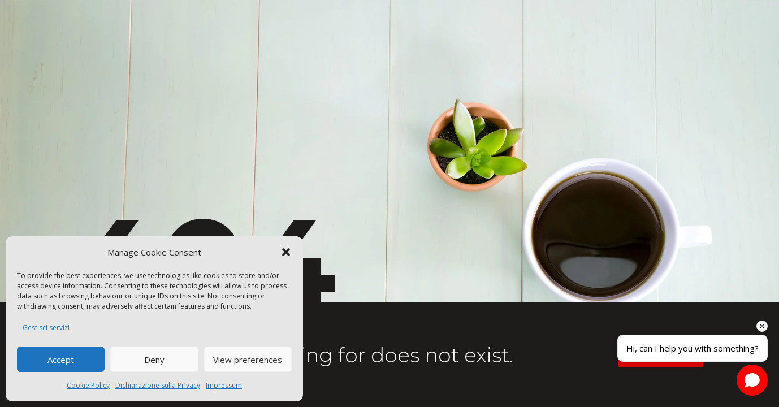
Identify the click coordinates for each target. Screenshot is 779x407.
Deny (154, 359)
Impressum (224, 385)
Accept (60, 359)
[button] (286, 252)
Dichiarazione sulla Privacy (157, 385)
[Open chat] (752, 380)
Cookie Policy (88, 385)
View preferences (247, 359)
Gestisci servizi (46, 327)
